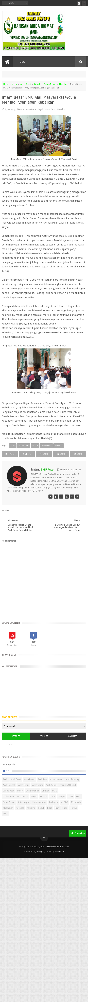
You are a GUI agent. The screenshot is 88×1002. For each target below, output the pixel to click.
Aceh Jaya (42, 785)
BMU (54, 797)
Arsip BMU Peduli (68, 791)
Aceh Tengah (9, 791)
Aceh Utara (37, 791)
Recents (16, 742)
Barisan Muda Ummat (51, 853)
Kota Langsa (23, 808)
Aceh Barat (25, 84)
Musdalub (76, 808)
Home (6, 84)
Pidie (49, 814)
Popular (44, 742)
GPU (78, 802)
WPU (5, 820)
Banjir (20, 797)
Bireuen (45, 797)
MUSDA (64, 808)
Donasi (43, 802)
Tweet (12, 454)
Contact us (78, 839)
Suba (64, 814)
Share (34, 454)
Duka (52, 802)
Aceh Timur (23, 791)
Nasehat (63, 84)
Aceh (14, 84)
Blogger (40, 858)
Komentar (72, 742)
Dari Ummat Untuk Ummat (15, 802)
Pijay (57, 814)
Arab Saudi (51, 791)
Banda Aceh (8, 797)
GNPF (70, 802)
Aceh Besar (29, 785)
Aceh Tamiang (72, 785)
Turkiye (73, 814)
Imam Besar (50, 84)
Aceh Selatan (56, 785)
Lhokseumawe (39, 808)
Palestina (31, 814)
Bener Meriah (32, 797)
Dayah (37, 84)
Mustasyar (8, 814)
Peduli (41, 814)
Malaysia (53, 808)
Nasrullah (59, 858)
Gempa (61, 802)
